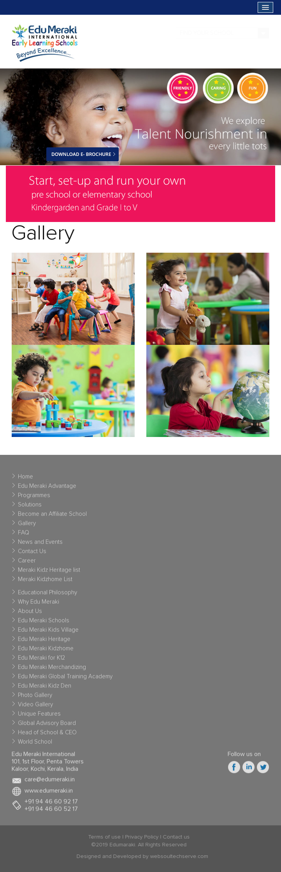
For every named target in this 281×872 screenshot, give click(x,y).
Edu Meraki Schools (43, 623)
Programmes (34, 497)
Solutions (30, 507)
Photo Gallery (35, 697)
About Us (30, 613)
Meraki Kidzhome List (45, 581)
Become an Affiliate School (52, 516)
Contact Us (32, 553)
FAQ (23, 535)
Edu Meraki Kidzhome (46, 651)
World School (35, 744)
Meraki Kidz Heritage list (49, 572)
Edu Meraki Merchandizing (52, 669)
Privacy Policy (139, 837)
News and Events (40, 544)
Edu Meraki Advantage (47, 488)
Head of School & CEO (47, 734)
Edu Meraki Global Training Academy (65, 679)
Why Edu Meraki (38, 604)
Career (27, 563)
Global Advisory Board (47, 725)
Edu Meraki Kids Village (48, 632)
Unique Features (39, 716)
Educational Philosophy (47, 595)
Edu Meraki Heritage (44, 641)
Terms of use (102, 837)
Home (25, 479)
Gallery (27, 525)
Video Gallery (35, 706)
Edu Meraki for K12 (41, 660)
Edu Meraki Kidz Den (44, 688)
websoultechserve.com (181, 856)
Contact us (173, 837)
